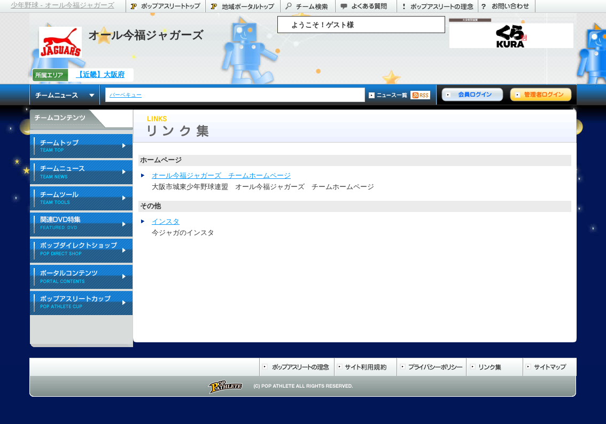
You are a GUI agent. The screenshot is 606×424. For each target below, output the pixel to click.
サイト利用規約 (365, 367)
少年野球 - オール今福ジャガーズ (62, 5)
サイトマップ (550, 367)
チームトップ (81, 147)
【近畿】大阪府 (100, 74)
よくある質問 (366, 6)
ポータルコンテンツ (81, 277)
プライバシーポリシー (431, 367)
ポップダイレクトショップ (81, 251)
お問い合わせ (506, 6)
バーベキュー (126, 95)
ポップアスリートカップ (81, 303)
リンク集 (494, 367)
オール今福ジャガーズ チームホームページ (221, 175)
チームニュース (64, 94)
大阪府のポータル (242, 6)
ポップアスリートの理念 (437, 6)
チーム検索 (307, 6)
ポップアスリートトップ (165, 6)
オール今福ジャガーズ (146, 35)
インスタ (166, 221)
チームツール (81, 199)
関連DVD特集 (81, 225)
